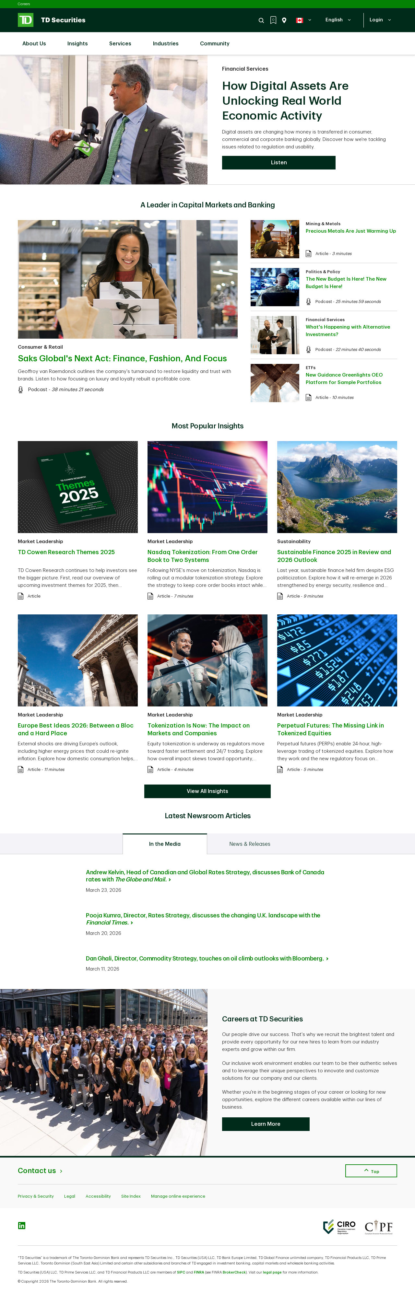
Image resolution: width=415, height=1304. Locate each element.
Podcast (37, 389)
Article (321, 253)
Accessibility (98, 1196)
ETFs (310, 368)
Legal (69, 1196)
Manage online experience (178, 1196)
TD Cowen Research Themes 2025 (66, 552)
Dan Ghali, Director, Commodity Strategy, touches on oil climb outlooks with (207, 958)
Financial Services (245, 69)
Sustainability (294, 541)
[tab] (165, 843)
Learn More (265, 1124)
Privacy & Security (36, 1196)
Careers (24, 4)
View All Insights (207, 791)
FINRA (199, 1272)
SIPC (181, 1272)
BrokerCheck (234, 1272)
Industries (169, 39)
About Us (37, 39)
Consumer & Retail (40, 347)
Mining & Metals (323, 224)
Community (218, 39)
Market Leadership (40, 541)
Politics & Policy (323, 272)
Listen (279, 162)
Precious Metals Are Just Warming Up (351, 231)
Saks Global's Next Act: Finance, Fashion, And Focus (122, 359)
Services (123, 39)
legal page (272, 1272)
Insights (81, 39)
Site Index (131, 1196)
